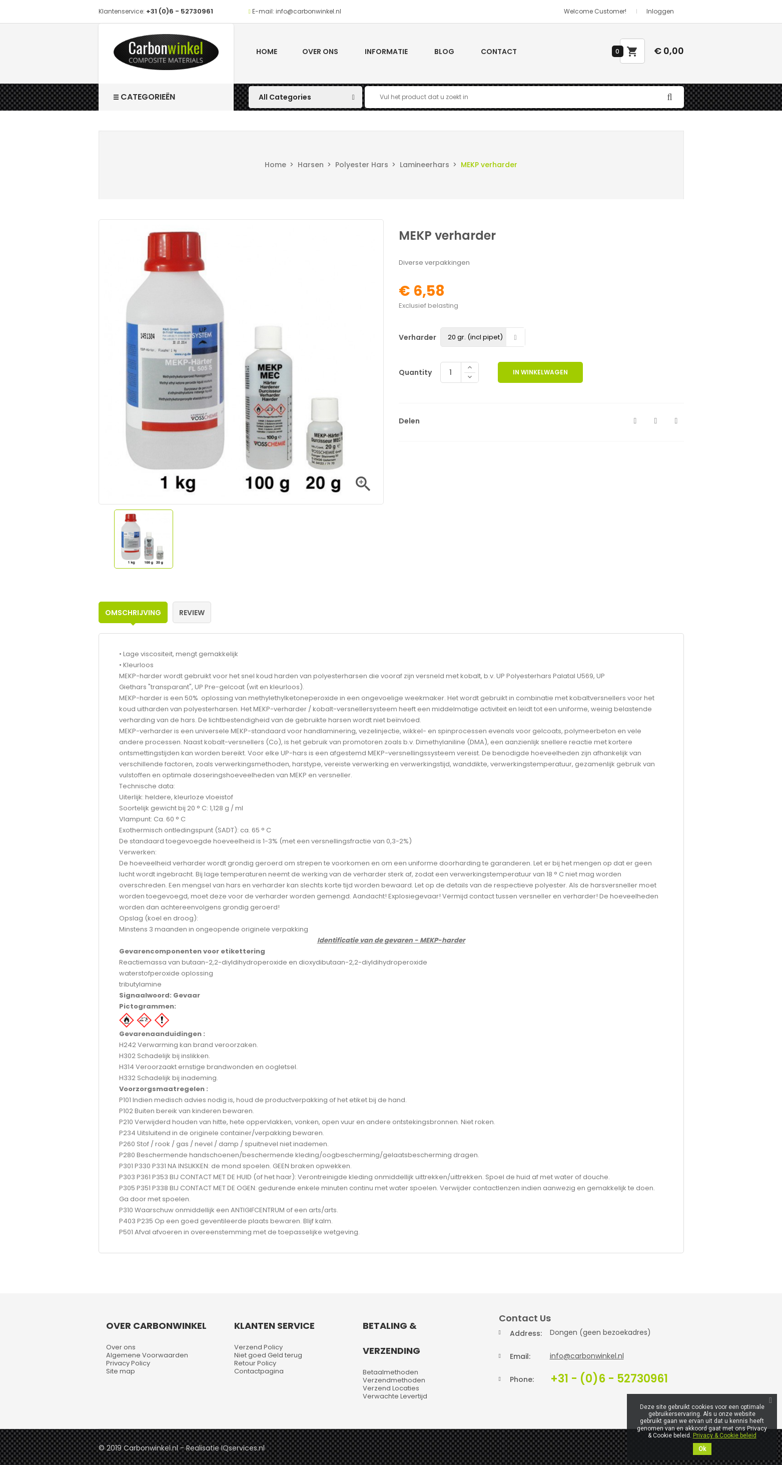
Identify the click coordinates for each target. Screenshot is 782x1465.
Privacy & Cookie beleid (724, 1435)
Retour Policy (255, 1363)
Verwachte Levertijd (395, 1396)
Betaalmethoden (390, 1372)
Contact (499, 52)
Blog (444, 52)
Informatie (386, 52)
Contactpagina (259, 1371)
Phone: (522, 1379)
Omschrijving (133, 613)
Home (266, 52)
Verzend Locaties (391, 1388)
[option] (143, 539)
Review (192, 613)
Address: (526, 1333)
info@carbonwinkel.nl (587, 1356)
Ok (702, 1448)
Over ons (320, 52)
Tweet (655, 421)
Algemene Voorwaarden (147, 1355)
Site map (120, 1371)
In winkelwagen (540, 372)
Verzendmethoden (394, 1380)
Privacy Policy (128, 1363)
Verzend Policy (258, 1347)
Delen (635, 421)
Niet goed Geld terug (268, 1355)
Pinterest (676, 421)
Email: (520, 1356)
